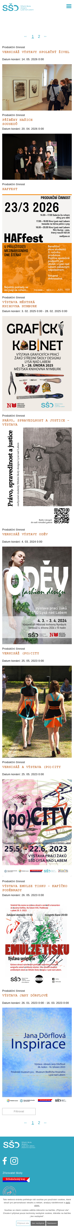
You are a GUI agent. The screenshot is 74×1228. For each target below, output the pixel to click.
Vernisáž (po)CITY (20, 653)
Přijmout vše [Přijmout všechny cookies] (23, 1223)
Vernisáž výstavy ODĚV (25, 534)
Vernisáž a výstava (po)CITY (31, 767)
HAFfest (9, 189)
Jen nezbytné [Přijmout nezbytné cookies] (38, 1223)
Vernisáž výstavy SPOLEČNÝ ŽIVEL (35, 52)
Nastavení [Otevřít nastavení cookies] (52, 1223)
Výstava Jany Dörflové (25, 995)
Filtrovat (19, 1111)
